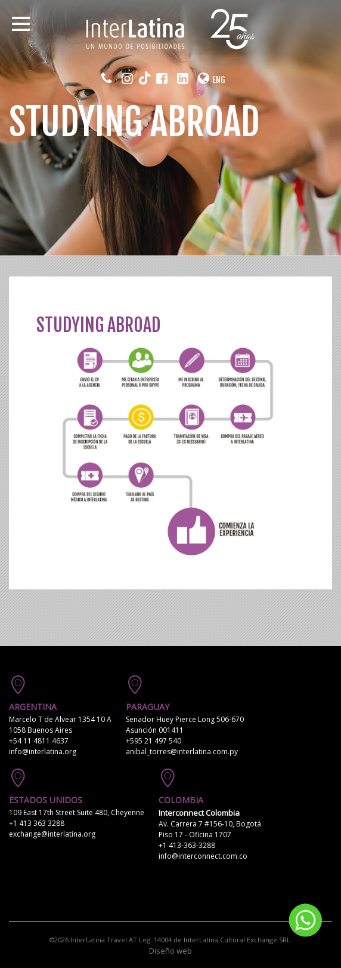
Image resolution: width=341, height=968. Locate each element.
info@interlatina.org (42, 751)
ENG (218, 80)
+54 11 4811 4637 (39, 741)
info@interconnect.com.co (203, 856)
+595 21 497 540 (153, 741)
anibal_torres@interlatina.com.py (182, 751)
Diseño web (170, 950)
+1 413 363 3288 (36, 823)
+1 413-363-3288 (187, 845)
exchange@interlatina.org (52, 834)
